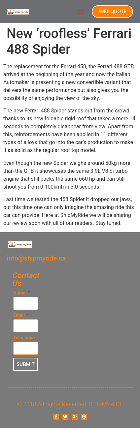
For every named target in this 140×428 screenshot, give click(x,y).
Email (19, 315)
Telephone (24, 337)
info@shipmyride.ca (36, 258)
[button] (80, 11)
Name (20, 292)
